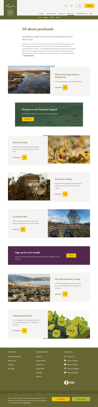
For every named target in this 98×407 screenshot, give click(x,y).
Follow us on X (71, 356)
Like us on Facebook (72, 360)
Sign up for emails (40, 360)
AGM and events (12, 360)
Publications (39, 372)
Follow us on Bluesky (72, 372)
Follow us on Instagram (73, 368)
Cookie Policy (26, 403)
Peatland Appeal (29, 55)
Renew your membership (14, 356)
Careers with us (40, 364)
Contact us (39, 356)
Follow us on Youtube (72, 364)
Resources (38, 376)
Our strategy (11, 368)
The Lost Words (40, 368)
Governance (11, 364)
